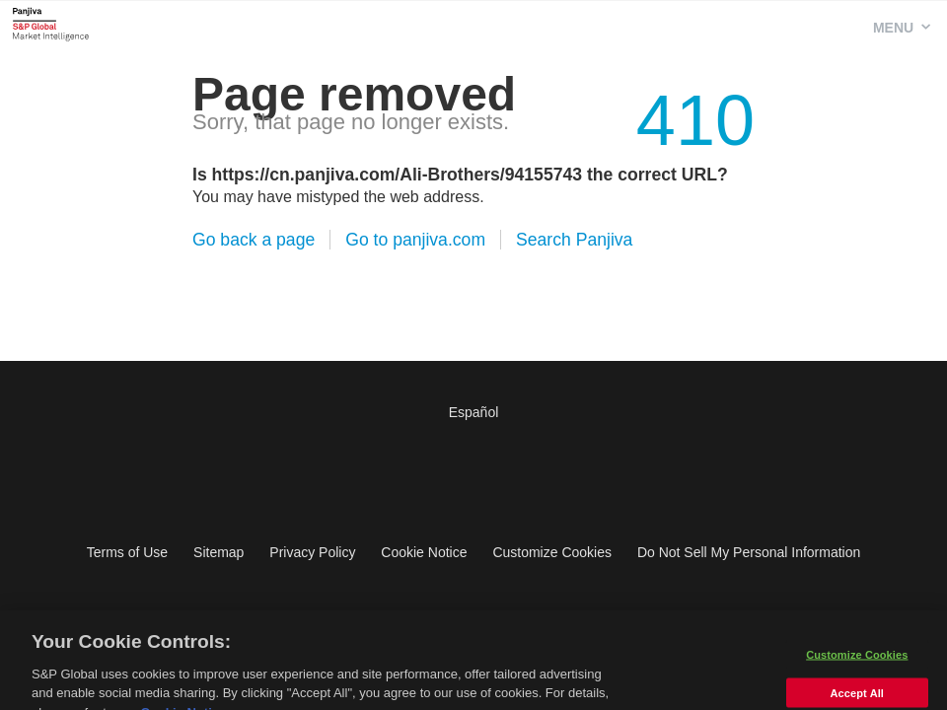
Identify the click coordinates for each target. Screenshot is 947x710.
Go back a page (253, 239)
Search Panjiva (574, 239)
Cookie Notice (424, 552)
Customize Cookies (552, 552)
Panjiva (51, 23)
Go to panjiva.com (415, 239)
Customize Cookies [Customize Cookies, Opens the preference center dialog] (857, 661)
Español (474, 412)
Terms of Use (127, 552)
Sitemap (218, 552)
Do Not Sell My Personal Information (748, 552)
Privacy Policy (312, 552)
